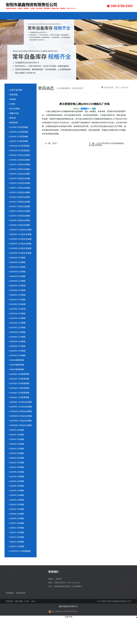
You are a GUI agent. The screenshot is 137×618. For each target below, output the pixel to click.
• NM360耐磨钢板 (16, 369)
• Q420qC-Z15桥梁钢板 (19, 397)
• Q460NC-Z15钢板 (17, 299)
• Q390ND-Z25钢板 (17, 341)
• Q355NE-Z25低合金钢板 (20, 253)
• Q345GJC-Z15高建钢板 (20, 551)
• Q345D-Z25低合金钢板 (19, 202)
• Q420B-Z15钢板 (16, 490)
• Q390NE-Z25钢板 (17, 332)
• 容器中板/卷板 (15, 90)
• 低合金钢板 (14, 108)
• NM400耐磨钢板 (16, 365)
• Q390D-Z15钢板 (16, 509)
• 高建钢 (12, 99)
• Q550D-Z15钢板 (16, 444)
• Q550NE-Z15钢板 (17, 262)
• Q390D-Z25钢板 (16, 504)
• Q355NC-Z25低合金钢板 (20, 229)
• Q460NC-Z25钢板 (17, 295)
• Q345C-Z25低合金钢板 (19, 211)
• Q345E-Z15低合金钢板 (19, 206)
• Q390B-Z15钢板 (16, 518)
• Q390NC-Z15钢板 (17, 355)
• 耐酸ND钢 (14, 113)
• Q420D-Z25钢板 (16, 476)
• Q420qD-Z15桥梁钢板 (19, 388)
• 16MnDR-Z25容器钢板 (19, 150)
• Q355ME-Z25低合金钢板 (20, 425)
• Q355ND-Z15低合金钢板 (20, 243)
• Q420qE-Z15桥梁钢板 (19, 379)
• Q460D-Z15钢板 (16, 462)
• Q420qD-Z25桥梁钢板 (19, 383)
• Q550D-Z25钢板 (16, 439)
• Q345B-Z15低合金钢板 (19, 225)
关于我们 (23, 16)
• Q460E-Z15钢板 (16, 448)
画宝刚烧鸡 (20, 593)
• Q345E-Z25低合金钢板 (19, 197)
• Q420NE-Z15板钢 (17, 309)
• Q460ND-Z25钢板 (17, 285)
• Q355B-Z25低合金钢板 (19, 155)
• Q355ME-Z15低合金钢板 (20, 420)
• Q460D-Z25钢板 (16, 458)
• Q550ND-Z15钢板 (17, 271)
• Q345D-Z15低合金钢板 (19, 216)
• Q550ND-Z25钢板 (17, 267)
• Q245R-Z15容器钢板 (18, 132)
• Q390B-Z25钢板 (16, 514)
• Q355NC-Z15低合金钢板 (20, 234)
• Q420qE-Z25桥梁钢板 (19, 374)
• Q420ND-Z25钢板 (17, 313)
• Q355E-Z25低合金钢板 (19, 169)
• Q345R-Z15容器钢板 (18, 141)
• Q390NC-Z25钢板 (17, 351)
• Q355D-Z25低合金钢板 (19, 178)
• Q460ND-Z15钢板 (17, 290)
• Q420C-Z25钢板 (16, 537)
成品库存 (49, 16)
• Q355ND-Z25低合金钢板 (20, 239)
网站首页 (11, 16)
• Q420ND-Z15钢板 (17, 318)
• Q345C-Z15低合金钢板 (19, 164)
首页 (117, 87)
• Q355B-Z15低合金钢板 (19, 160)
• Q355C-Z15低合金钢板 (19, 188)
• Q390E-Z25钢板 (16, 495)
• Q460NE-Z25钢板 (17, 276)
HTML (27, 601)
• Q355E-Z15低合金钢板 (19, 174)
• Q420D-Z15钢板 (16, 481)
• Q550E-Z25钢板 (16, 430)
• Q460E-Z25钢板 (16, 453)
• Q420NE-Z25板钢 (17, 304)
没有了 (55, 143)
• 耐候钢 (12, 118)
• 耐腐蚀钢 (13, 122)
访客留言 (113, 16)
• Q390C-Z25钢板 (16, 528)
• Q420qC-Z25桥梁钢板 (19, 393)
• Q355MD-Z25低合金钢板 (20, 411)
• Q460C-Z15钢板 (16, 546)
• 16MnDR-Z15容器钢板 (19, 146)
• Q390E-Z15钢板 (16, 500)
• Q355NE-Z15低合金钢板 (20, 248)
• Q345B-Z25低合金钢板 (19, 220)
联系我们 (126, 16)
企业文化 (75, 16)
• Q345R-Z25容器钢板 (18, 136)
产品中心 (36, 16)
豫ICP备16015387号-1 (68, 606)
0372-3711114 (73, 583)
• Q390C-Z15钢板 (16, 523)
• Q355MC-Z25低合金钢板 (20, 406)
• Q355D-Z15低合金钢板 (19, 183)
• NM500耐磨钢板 (16, 360)
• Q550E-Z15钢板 (16, 434)
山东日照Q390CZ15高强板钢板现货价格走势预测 (106, 144)
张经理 (58, 579)
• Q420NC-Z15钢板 (17, 323)
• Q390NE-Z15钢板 (17, 337)
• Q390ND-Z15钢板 (17, 346)
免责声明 (68, 617)
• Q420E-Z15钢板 (16, 472)
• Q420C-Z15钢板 (16, 532)
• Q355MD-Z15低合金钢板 (20, 416)
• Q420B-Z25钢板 (16, 486)
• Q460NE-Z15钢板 (17, 281)
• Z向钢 (12, 104)
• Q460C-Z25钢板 (16, 542)
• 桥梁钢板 (13, 94)
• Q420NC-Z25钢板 (17, 327)
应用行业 (62, 16)
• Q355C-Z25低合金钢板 (19, 192)
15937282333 (59, 583)
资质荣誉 (100, 16)
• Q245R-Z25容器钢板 (18, 127)
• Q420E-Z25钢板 (16, 467)
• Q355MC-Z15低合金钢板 (20, 402)
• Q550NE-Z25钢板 (17, 257)
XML (33, 601)
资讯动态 (88, 16)
